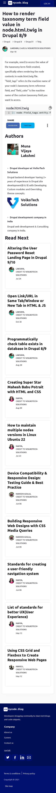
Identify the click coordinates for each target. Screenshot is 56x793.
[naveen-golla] (11, 496)
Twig (39, 41)
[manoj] (11, 669)
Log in (47, 3)
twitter (27, 125)
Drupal (7, 41)
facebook (13, 125)
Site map (9, 786)
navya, (19, 398)
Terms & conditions (12, 773)
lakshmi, (14, 48)
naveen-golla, (23, 493)
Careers (7, 737)
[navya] (11, 401)
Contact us (8, 743)
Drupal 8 (18, 41)
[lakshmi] (5, 49)
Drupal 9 (29, 41)
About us (8, 732)
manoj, (19, 666)
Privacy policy (29, 773)
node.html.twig (17, 108)
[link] (28, 709)
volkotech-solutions (39, 48)
